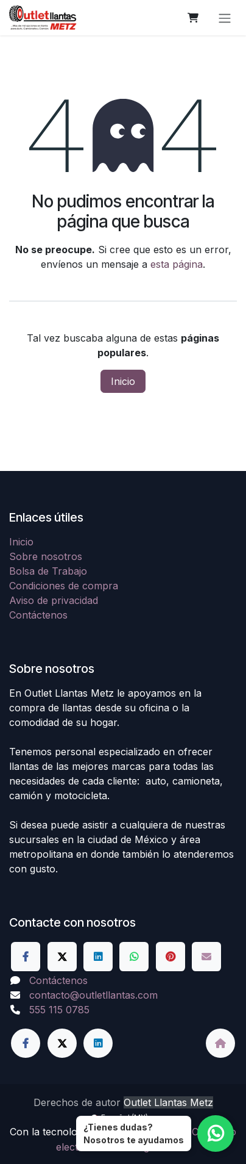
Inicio (123, 381)
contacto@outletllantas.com (93, 995)
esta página (176, 264)
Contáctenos (38, 615)
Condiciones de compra (63, 586)
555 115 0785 (59, 1010)
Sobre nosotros (45, 556)
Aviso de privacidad (53, 600)
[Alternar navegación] (225, 18)
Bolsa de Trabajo (48, 571)
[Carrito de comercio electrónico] (193, 17)
